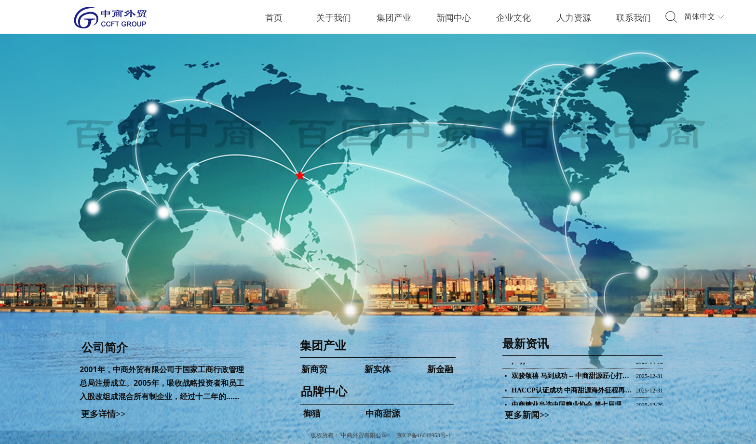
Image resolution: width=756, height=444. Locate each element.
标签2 (671, 17)
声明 (518, 362)
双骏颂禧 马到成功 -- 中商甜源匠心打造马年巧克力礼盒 (572, 377)
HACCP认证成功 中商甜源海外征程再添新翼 (572, 391)
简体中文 (699, 17)
